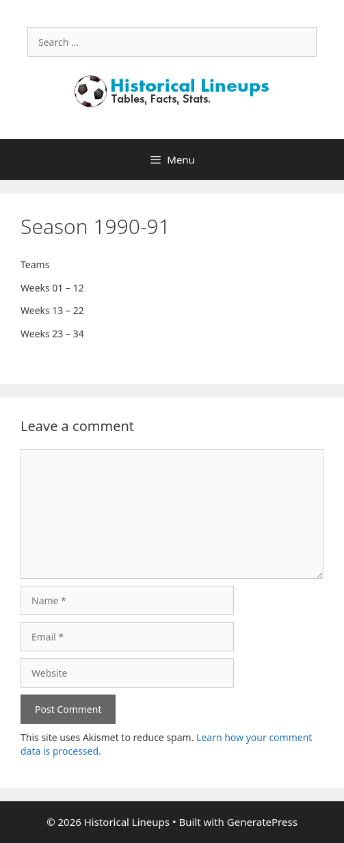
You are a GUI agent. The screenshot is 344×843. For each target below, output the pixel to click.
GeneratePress (262, 822)
